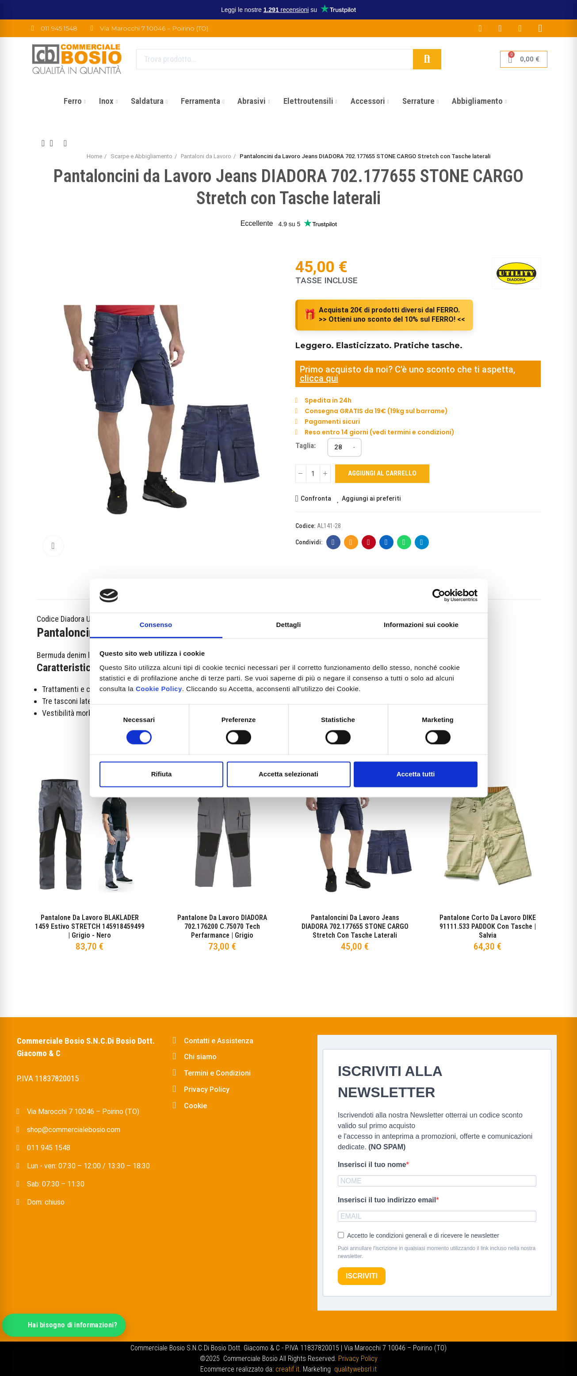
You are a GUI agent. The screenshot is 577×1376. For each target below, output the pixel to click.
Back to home (54, 143)
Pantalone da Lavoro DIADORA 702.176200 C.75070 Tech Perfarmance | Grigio (222, 926)
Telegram (421, 542)
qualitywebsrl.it (355, 1369)
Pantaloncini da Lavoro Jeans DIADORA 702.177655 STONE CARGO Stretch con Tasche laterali (355, 926)
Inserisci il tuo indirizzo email (387, 1200)
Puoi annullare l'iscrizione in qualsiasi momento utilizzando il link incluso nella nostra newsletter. (436, 1252)
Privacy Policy (358, 1358)
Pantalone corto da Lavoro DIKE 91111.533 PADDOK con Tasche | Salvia (487, 926)
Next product (65, 143)
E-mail (350, 542)
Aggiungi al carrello (382, 473)
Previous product (43, 143)
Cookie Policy (159, 688)
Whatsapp (403, 542)
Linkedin (386, 542)
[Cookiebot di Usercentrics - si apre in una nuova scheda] (439, 595)
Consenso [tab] (156, 624)
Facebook (333, 542)
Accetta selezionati (288, 774)
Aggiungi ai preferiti (371, 498)
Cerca (427, 59)
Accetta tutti (416, 774)
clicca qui (319, 378)
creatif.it (287, 1369)
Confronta (316, 498)
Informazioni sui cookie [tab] (421, 624)
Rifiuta (161, 774)
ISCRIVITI (362, 1276)
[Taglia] (344, 447)
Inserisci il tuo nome (372, 1164)
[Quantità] (313, 473)
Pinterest (368, 542)
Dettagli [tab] (288, 624)
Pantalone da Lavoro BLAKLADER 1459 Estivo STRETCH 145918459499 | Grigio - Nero (90, 926)
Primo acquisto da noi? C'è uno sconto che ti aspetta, (407, 369)
